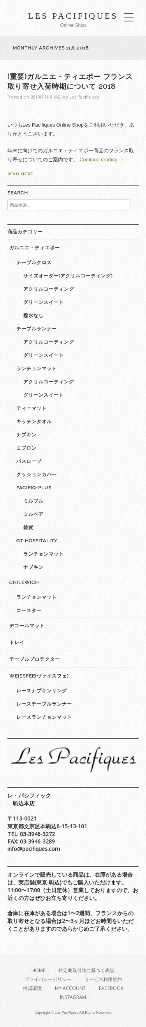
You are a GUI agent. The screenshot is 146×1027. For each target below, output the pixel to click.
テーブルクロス (34, 262)
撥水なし (33, 315)
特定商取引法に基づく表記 (86, 970)
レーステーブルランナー (44, 704)
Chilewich (24, 582)
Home (38, 970)
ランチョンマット (36, 368)
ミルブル (33, 501)
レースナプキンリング (41, 690)
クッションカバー (36, 474)
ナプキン (26, 435)
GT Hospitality (36, 540)
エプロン (26, 448)
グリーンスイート (43, 302)
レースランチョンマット (44, 717)
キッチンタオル (34, 421)
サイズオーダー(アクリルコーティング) (68, 276)
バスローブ (29, 461)
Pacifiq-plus (33, 488)
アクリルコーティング (48, 289)
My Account (70, 988)
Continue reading (101, 159)
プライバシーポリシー (48, 979)
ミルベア (33, 514)
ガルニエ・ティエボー (34, 248)
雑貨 (28, 527)
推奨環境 (32, 988)
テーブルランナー (36, 329)
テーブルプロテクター (34, 659)
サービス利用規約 (103, 979)
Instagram (73, 997)
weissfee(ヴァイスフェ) (39, 676)
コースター (29, 610)
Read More (20, 174)
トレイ (17, 642)
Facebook (111, 988)
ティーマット (31, 408)
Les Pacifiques (73, 16)
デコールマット (27, 625)
